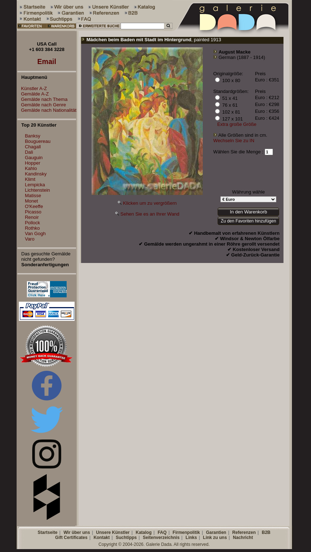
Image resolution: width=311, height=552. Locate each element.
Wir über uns (76, 532)
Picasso (33, 212)
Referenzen (244, 532)
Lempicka (35, 184)
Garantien (216, 532)
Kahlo (31, 168)
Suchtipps (126, 537)
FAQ (162, 532)
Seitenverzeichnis (161, 537)
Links (191, 537)
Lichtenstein (37, 190)
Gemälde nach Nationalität (46, 110)
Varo (30, 239)
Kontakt (101, 537)
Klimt (30, 179)
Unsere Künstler (113, 532)
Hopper (33, 163)
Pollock (32, 222)
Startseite (48, 532)
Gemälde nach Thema (42, 99)
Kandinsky (36, 174)
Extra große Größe (236, 124)
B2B (266, 532)
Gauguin (34, 157)
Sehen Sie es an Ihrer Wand (149, 214)
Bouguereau (38, 141)
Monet (31, 201)
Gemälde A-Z (33, 94)
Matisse (33, 195)
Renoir (32, 217)
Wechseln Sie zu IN (233, 140)
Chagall (33, 146)
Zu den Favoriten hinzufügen (248, 221)
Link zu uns (215, 537)
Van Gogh (35, 233)
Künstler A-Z (32, 88)
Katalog (144, 532)
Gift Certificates (71, 537)
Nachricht (243, 537)
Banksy (33, 136)
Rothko (32, 228)
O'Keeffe (34, 206)
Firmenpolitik (186, 532)
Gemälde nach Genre (41, 104)
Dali (29, 152)
